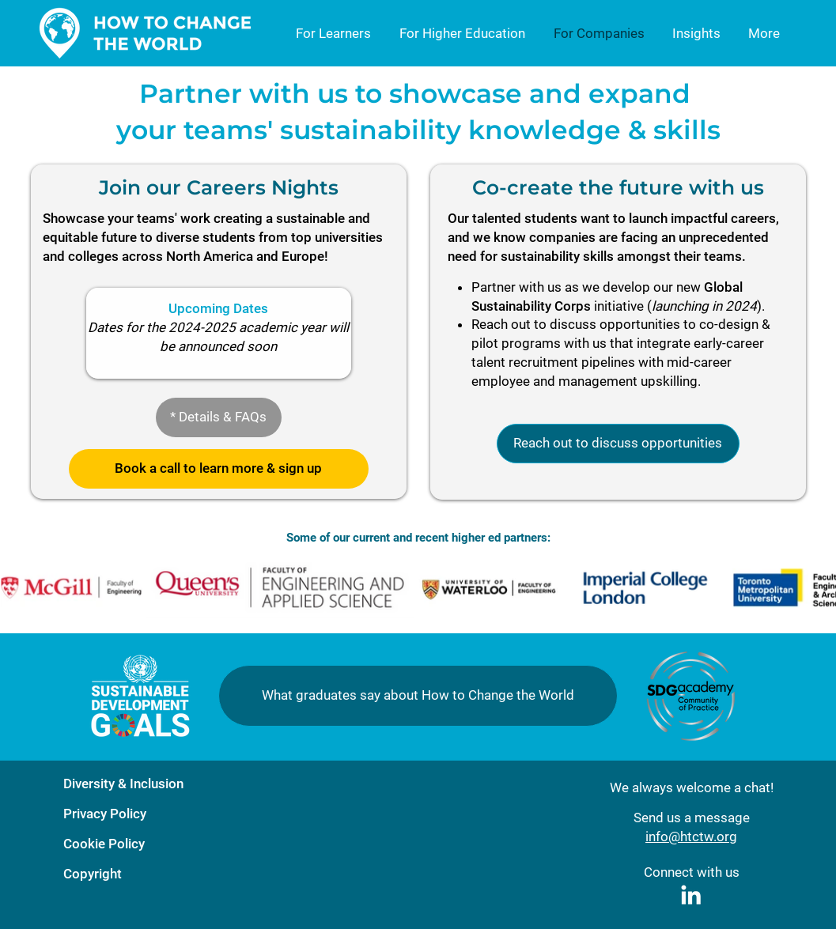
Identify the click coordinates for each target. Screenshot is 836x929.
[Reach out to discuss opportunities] (618, 443)
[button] (219, 417)
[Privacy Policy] (150, 814)
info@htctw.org (691, 836)
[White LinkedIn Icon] (691, 894)
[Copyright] (150, 874)
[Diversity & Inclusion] (150, 784)
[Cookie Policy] (150, 844)
